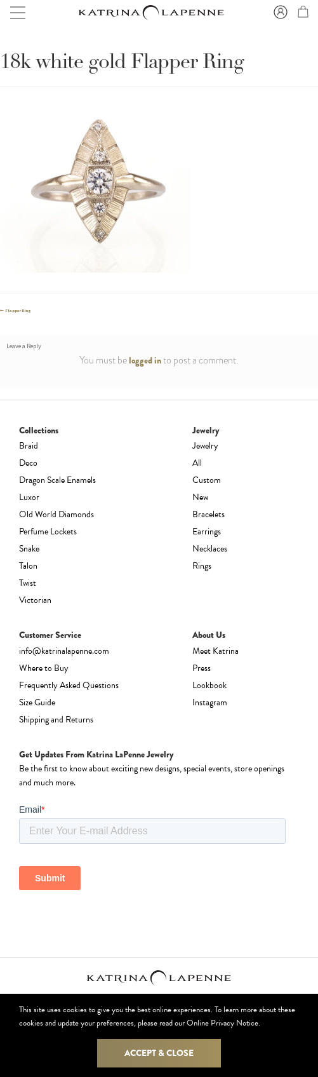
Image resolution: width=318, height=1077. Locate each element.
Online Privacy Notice (222, 1023)
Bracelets (208, 514)
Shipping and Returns (56, 719)
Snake (29, 548)
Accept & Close (159, 1053)
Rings (201, 565)
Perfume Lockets (48, 531)
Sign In (278, 13)
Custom (206, 480)
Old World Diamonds (56, 514)
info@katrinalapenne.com (64, 651)
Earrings (206, 531)
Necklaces (209, 548)
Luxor (29, 497)
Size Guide (37, 702)
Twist (27, 583)
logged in (145, 360)
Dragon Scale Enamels (57, 480)
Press (201, 668)
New (200, 497)
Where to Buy (44, 668)
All (197, 463)
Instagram (209, 702)
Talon (28, 565)
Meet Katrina (215, 651)
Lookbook (209, 685)
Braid (28, 445)
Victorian (35, 600)
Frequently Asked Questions (69, 685)
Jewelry (205, 445)
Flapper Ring (17, 311)
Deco (28, 463)
